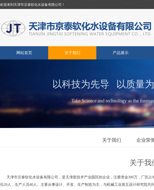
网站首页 (24, 53)
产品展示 (120, 53)
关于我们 (72, 53)
